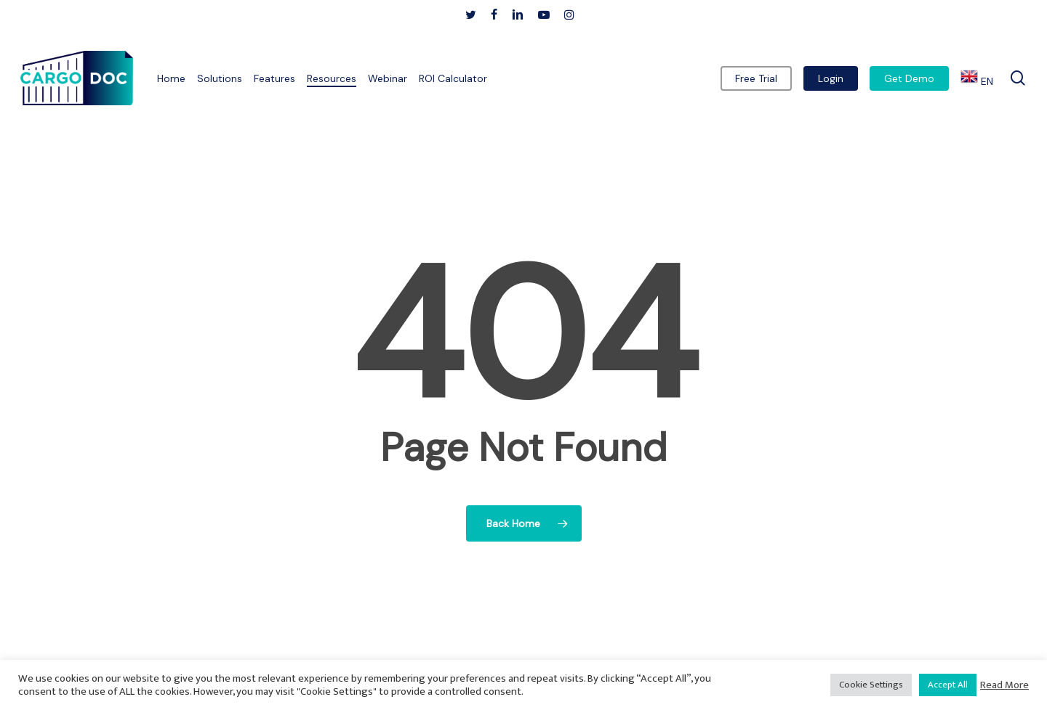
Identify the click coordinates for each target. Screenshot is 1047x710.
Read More (1004, 685)
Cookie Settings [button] (871, 685)
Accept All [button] (948, 685)
